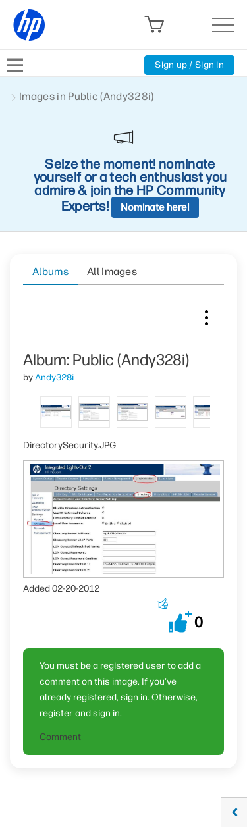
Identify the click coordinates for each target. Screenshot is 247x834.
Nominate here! (155, 207)
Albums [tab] (50, 271)
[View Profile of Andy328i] (54, 377)
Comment (60, 737)
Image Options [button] (206, 315)
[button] (180, 621)
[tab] (56, 411)
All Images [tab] (112, 271)
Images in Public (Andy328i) (86, 96)
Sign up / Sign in (189, 64)
